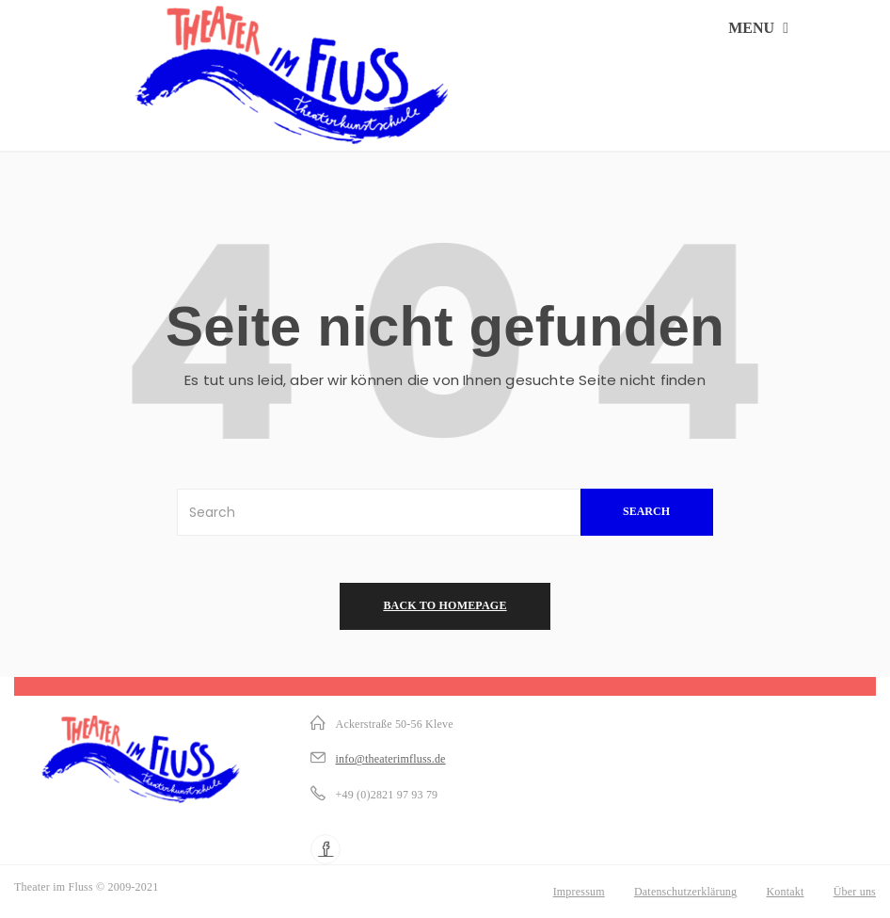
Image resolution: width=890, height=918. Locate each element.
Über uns (855, 891)
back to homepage (444, 605)
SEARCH (646, 511)
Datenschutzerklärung (685, 891)
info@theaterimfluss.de (391, 758)
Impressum (579, 891)
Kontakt (784, 891)
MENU (758, 28)
